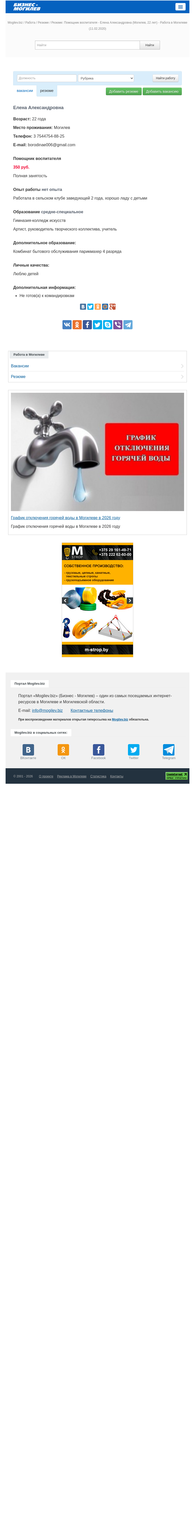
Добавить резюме (123, 91)
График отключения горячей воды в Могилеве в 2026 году (65, 518)
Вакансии (20, 366)
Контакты (116, 776)
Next (129, 601)
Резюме (43, 22)
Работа (30, 22)
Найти (149, 45)
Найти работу (165, 78)
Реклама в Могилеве (72, 776)
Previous (66, 601)
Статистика (98, 776)
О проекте (46, 776)
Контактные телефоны (92, 710)
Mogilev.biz (15, 22)
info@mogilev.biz (47, 710)
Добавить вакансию (162, 91)
